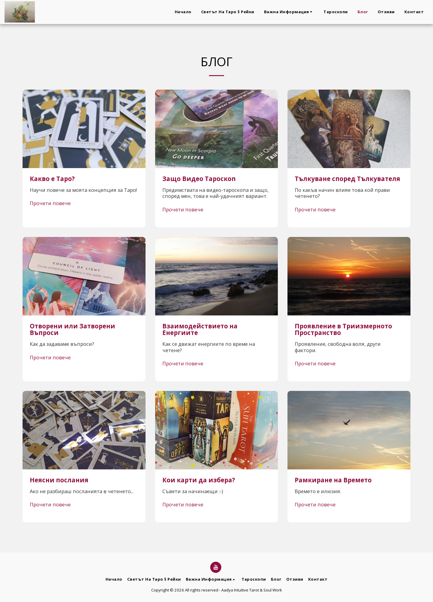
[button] (289, 12)
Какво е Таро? (52, 178)
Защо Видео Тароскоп (199, 178)
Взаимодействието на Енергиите (200, 329)
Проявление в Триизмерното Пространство (343, 329)
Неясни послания (59, 480)
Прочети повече (50, 203)
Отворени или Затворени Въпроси (72, 329)
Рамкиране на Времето (333, 480)
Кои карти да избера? (198, 480)
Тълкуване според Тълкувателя (347, 178)
